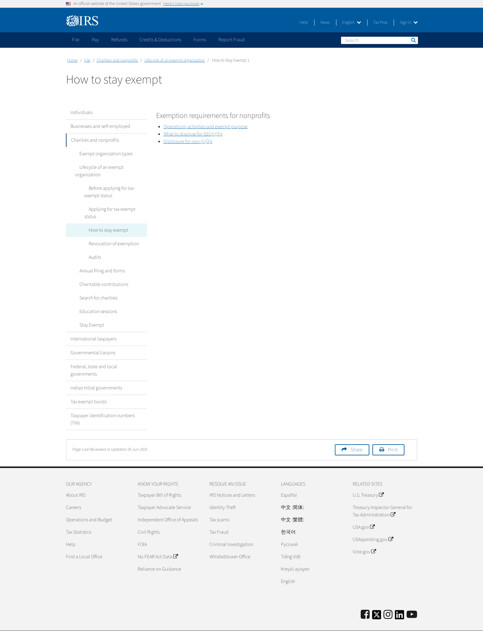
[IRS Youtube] (412, 600)
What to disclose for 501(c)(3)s (193, 134)
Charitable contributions (99, 269)
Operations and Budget (89, 505)
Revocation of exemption (109, 229)
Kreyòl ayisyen (295, 554)
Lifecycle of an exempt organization (174, 60)
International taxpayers (93, 324)
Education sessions (94, 296)
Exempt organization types (101, 153)
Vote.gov (364, 537)
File (87, 60)
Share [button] (357, 435)
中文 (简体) (292, 492)
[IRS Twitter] (376, 601)
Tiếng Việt (291, 542)
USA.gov (364, 512)
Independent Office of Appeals (168, 505)
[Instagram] (388, 600)
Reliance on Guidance (159, 554)
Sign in (409, 22)
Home (72, 60)
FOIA (142, 529)
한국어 (288, 517)
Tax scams (219, 505)
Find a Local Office (84, 542)
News (325, 22)
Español (289, 480)
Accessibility (405, 623)
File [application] (75, 39)
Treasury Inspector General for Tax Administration (382, 496)
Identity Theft (222, 492)
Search (413, 40)
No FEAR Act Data (158, 542)
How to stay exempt (104, 215)
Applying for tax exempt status (114, 201)
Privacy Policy (374, 623)
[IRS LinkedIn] (399, 601)
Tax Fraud (219, 517)
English (351, 22)
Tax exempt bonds (89, 387)
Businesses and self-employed (100, 126)
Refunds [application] (119, 39)
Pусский (289, 529)
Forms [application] (199, 39)
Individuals (81, 112)
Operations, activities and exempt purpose (206, 126)
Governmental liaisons (93, 338)
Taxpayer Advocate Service (164, 492)
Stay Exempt (87, 310)
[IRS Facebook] (365, 600)
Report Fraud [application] (231, 39)
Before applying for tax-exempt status (115, 184)
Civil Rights (149, 517)
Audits (90, 242)
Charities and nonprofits (117, 60)
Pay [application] (95, 39)
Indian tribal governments (96, 373)
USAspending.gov (373, 524)
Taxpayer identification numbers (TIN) (103, 404)
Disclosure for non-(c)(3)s (188, 141)
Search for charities (94, 283)
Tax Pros (380, 22)
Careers (73, 492)
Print (393, 435)
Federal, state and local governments (94, 355)
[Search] (379, 40)
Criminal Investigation (231, 529)
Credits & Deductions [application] (160, 39)
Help (304, 22)
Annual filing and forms (97, 256)
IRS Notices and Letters (232, 480)
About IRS (75, 480)
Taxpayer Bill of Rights (159, 480)
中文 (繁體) (292, 505)
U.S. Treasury (368, 480)
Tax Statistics (78, 517)
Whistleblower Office (229, 542)
